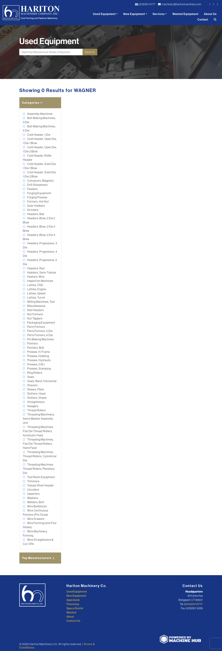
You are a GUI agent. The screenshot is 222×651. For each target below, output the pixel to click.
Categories (32, 102)
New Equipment (134, 14)
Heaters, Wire (36, 276)
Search (90, 52)
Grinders (33, 210)
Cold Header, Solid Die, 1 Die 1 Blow (40, 166)
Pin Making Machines (40, 339)
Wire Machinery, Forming (35, 533)
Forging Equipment (39, 193)
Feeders (32, 189)
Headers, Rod (36, 268)
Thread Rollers (36, 410)
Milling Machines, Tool (41, 301)
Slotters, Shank (37, 397)
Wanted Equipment (185, 14)
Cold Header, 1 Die (38, 134)
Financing (72, 604)
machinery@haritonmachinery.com (179, 4)
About (70, 616)
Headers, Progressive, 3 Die (40, 245)
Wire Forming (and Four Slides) (40, 525)
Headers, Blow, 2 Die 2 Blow (39, 220)
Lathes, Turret (36, 297)
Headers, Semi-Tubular (41, 272)
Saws (30, 377)
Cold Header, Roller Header (37, 157)
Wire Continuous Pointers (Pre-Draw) (35, 512)
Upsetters (33, 493)
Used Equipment (104, 14)
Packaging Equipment (41, 322)
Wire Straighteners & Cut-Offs (38, 542)
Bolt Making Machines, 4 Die (39, 128)
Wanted (71, 612)
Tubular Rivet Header (40, 485)
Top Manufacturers (38, 558)
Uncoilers (33, 489)
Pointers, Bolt (35, 347)
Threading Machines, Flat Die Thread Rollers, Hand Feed (38, 444)
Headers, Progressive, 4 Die (40, 253)
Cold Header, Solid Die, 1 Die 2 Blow (40, 174)
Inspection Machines (40, 281)
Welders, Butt (35, 502)
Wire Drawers (35, 519)
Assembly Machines (40, 114)
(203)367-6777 (145, 4)
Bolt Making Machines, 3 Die (39, 120)
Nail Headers (35, 310)
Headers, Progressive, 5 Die (40, 262)
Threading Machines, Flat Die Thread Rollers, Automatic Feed (38, 431)
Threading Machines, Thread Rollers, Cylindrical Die (40, 456)
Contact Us (73, 620)
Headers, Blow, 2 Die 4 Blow (39, 237)
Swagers (32, 406)
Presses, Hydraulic (39, 360)
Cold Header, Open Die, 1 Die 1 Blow (40, 141)
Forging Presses (37, 197)
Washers (32, 498)
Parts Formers (36, 326)
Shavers (32, 385)
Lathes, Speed (36, 293)
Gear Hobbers (36, 205)
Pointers (32, 343)
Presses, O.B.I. (36, 364)
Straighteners (36, 402)
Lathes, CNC (35, 285)
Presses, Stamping (39, 368)
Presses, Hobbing (38, 356)
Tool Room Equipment (41, 477)
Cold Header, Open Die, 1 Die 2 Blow (40, 149)
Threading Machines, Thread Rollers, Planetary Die (39, 469)
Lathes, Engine (36, 289)
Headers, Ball (35, 214)
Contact (202, 19)
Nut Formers (35, 314)
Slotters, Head (36, 393)
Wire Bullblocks (37, 506)
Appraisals (73, 600)
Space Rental (74, 608)
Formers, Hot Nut (38, 201)
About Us (210, 14)
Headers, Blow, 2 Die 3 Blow (39, 228)
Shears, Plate (35, 389)
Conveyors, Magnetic (40, 180)
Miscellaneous (36, 306)
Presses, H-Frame (38, 352)
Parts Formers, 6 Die (40, 335)
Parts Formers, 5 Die (40, 331)
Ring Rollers (34, 372)
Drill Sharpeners (37, 184)
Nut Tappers (34, 318)
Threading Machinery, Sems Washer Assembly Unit (39, 418)
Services (159, 14)
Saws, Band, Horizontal (42, 381)
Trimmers (33, 481)
